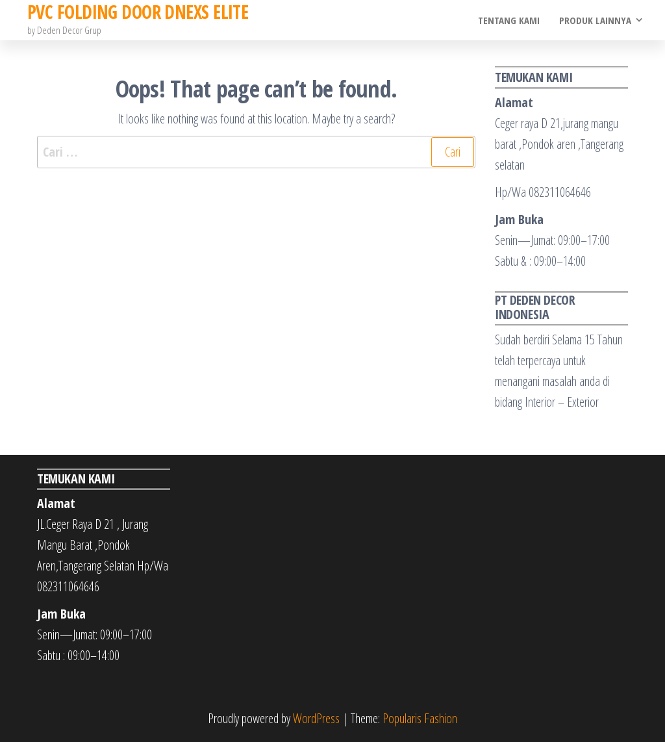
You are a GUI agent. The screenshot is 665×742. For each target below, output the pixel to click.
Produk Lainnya (595, 20)
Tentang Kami (509, 20)
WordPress (316, 718)
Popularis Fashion (420, 718)
